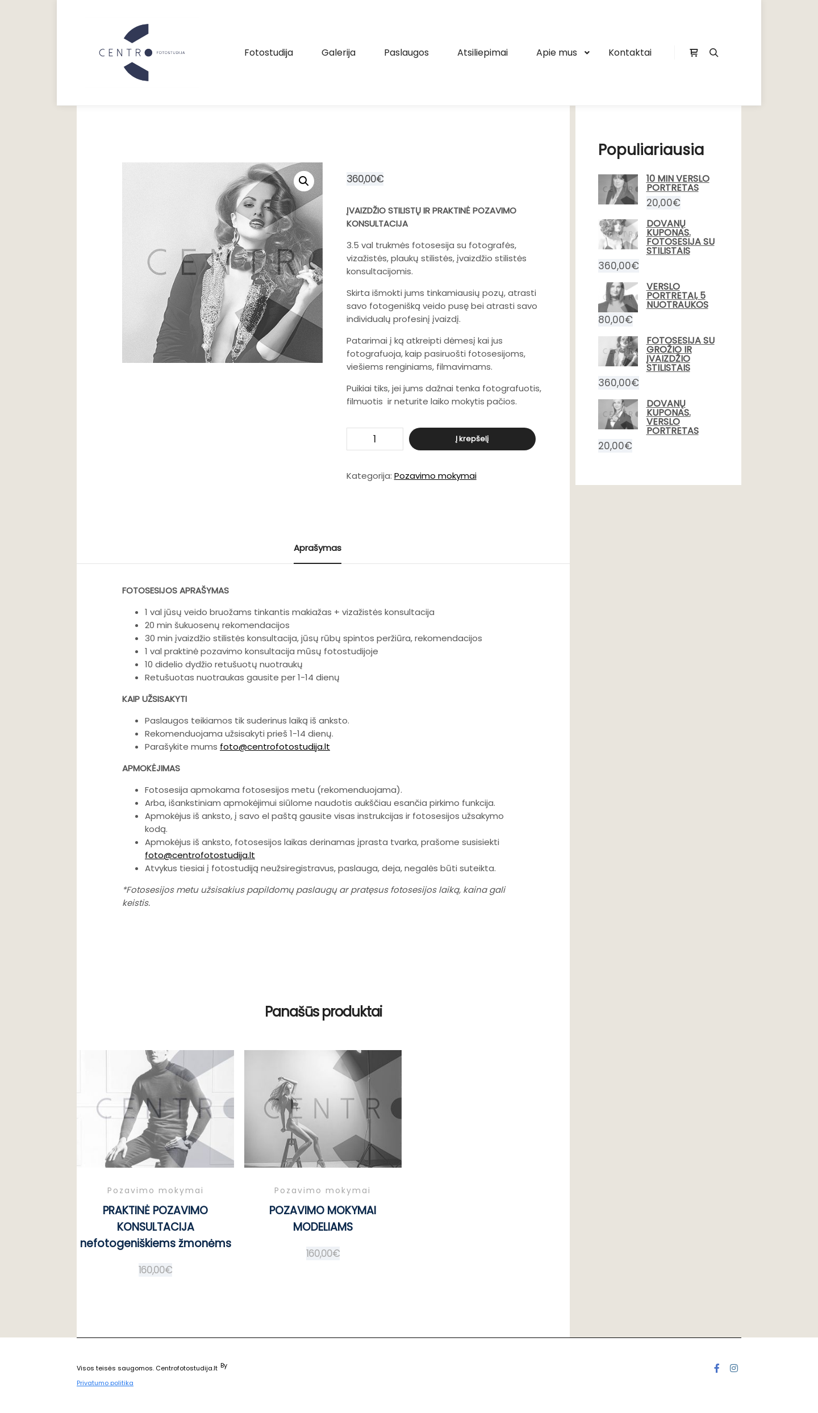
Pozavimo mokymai (435, 476)
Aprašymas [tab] (317, 548)
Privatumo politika (105, 1382)
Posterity (242, 1365)
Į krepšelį (472, 438)
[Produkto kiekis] (375, 439)
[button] (304, 181)
